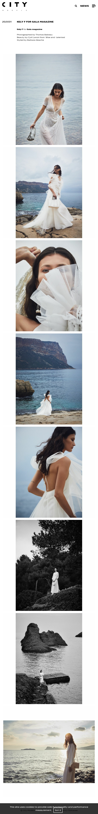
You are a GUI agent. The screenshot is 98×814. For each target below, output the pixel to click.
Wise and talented (55, 37)
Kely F (20, 29)
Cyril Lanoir (34, 37)
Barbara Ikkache (35, 40)
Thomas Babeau (44, 35)
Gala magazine (35, 29)
